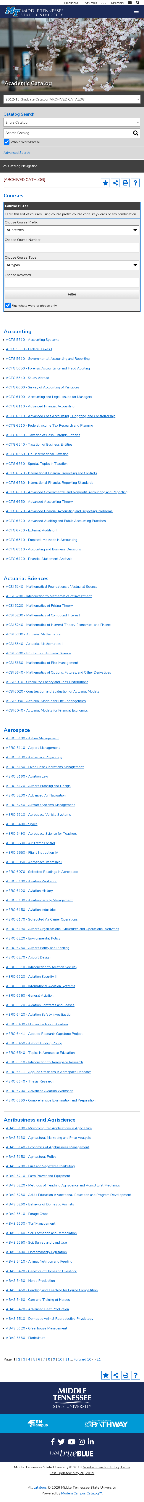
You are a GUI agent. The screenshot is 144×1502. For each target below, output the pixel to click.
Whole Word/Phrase (25, 147)
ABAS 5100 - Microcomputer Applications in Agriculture (49, 1133)
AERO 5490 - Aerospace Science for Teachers (41, 839)
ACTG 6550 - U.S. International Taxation (37, 459)
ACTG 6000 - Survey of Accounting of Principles (42, 393)
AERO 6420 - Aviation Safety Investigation (39, 1020)
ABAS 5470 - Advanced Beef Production (37, 1314)
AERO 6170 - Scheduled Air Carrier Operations (42, 924)
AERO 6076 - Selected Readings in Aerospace (42, 877)
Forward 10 (82, 1365)
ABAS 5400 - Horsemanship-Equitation (36, 1257)
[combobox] (72, 105)
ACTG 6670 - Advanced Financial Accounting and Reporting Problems (59, 516)
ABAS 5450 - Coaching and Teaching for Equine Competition (52, 1295)
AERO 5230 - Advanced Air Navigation (36, 801)
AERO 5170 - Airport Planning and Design (38, 791)
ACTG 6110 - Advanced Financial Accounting (40, 412)
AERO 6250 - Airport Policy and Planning (37, 953)
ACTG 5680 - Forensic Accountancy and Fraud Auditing (48, 374)
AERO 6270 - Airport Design (28, 963)
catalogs (40, 1493)
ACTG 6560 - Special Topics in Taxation (37, 469)
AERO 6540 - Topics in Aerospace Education (40, 1058)
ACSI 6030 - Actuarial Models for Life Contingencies (46, 706)
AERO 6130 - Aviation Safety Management (39, 905)
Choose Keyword (18, 280)
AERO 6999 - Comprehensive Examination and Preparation (50, 1106)
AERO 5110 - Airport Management (33, 753)
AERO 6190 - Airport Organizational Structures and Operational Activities (62, 934)
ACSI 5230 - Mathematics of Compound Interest (43, 620)
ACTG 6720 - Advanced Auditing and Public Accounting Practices (56, 526)
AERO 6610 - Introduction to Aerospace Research (44, 1067)
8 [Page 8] (49, 1365)
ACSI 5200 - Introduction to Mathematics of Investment (49, 601)
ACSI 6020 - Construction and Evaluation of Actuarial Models (52, 697)
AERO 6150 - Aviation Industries (31, 915)
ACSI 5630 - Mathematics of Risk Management (42, 668)
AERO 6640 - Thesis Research (29, 1087)
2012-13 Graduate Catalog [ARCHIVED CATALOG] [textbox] (45, 105)
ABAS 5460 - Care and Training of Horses (38, 1305)
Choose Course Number (22, 245)
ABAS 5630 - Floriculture (25, 1343)
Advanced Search (16, 158)
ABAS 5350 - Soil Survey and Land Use (36, 1248)
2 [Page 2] (19, 1365)
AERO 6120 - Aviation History (29, 896)
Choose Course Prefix (21, 228)
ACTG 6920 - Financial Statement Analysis (39, 564)
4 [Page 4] (29, 1365)
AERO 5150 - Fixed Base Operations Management (45, 772)
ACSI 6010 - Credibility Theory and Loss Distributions (47, 687)
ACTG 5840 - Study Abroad (27, 383)
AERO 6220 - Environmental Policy (33, 944)
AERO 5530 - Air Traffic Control (30, 848)
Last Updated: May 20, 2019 (72, 1478)
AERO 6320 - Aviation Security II (31, 982)
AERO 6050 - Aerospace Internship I (34, 867)
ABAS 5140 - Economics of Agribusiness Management (47, 1152)
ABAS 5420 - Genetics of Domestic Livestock (41, 1276)
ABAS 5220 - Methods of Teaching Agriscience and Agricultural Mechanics (63, 1191)
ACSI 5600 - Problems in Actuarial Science (38, 659)
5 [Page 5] (34, 1365)
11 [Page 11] (67, 1365)
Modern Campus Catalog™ (81, 1499)
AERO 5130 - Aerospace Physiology (34, 762)
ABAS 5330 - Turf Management (30, 1229)
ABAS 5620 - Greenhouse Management (36, 1334)
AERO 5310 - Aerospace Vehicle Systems (38, 820)
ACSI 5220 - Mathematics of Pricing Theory (39, 611)
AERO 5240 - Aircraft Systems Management (40, 810)
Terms (125, 1473)
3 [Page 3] (24, 1365)
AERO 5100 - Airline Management (32, 744)
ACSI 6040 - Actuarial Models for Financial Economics (47, 716)
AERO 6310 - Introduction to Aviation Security (41, 972)
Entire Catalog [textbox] (16, 128)
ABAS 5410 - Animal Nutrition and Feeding (39, 1267)
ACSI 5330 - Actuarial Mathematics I (34, 640)
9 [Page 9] (54, 1365)
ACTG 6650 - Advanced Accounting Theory (39, 507)
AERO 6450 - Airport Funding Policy (34, 1048)
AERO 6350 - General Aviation (29, 1001)
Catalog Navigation (22, 171)
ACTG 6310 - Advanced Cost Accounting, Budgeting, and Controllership (60, 421)
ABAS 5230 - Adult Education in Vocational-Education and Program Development (68, 1200)
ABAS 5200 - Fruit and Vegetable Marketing (40, 1171)
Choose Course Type (20, 263)
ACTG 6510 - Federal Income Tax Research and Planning (49, 431)
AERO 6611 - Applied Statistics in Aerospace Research (48, 1077)
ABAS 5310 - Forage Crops (27, 1219)
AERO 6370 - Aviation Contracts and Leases (40, 1010)
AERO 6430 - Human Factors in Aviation (37, 1029)
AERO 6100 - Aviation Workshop (31, 887)
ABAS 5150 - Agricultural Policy (31, 1162)
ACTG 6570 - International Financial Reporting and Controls (51, 478)
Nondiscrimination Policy (101, 1473)
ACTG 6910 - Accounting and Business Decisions (43, 555)
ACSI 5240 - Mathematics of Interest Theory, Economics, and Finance (59, 630)
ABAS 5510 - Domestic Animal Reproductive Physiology (49, 1324)
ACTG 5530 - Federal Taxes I (29, 354)
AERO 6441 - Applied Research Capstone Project (44, 1039)
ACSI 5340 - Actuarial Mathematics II (34, 649)
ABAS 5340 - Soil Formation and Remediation (41, 1238)
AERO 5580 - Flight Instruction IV (32, 858)
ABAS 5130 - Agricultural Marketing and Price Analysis (48, 1143)
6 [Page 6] (39, 1365)
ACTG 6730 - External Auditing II (31, 536)
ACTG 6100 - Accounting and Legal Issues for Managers (49, 402)
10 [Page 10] (60, 1365)
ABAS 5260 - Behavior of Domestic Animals (40, 1210)
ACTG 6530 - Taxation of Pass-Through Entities (43, 440)
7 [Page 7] (44, 1365)
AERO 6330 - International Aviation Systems (40, 991)
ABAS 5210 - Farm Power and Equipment (38, 1181)
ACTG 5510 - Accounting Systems (32, 345)
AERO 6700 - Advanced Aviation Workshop (39, 1096)
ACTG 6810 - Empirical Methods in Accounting (41, 545)
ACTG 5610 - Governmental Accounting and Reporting (48, 364)
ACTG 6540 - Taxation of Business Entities (39, 450)
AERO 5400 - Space (21, 829)
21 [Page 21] (99, 1365)
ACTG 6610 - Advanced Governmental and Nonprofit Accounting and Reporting (67, 497)
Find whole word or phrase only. (34, 311)
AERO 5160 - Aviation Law (27, 782)
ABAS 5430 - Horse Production (30, 1286)
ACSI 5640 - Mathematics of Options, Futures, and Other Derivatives (58, 678)
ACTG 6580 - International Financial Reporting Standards (49, 488)
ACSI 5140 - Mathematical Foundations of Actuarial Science (51, 592)
